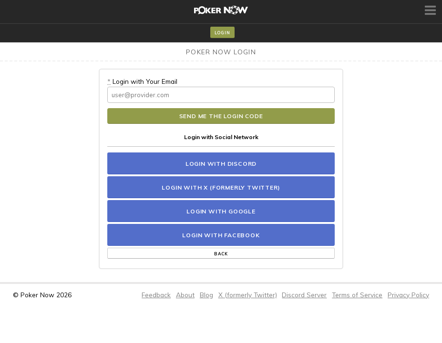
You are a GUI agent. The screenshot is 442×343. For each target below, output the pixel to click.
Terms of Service (357, 295)
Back (221, 253)
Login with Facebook (220, 235)
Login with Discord (221, 163)
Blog (206, 295)
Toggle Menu (432, 10)
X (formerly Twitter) (247, 295)
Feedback (156, 295)
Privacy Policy (408, 295)
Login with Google (221, 211)
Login (222, 32)
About (185, 295)
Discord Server (304, 295)
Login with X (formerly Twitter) (221, 187)
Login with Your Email (142, 81)
